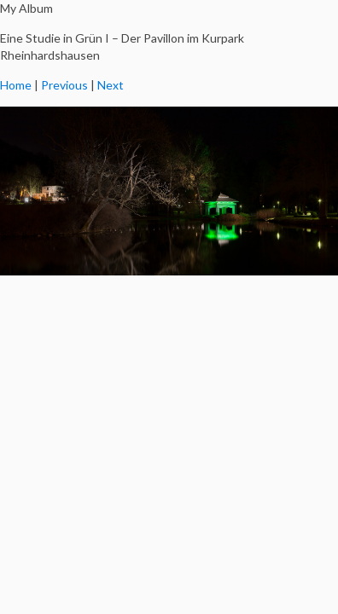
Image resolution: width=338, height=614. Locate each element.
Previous (64, 85)
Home (16, 85)
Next (110, 85)
